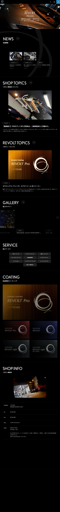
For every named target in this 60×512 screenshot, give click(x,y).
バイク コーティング (30, 254)
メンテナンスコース (44, 257)
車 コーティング (16, 254)
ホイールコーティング (16, 257)
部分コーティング (44, 254)
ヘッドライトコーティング (30, 261)
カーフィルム (15, 261)
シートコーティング (44, 261)
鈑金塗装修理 (30, 257)
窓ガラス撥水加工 (30, 264)
